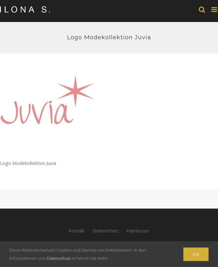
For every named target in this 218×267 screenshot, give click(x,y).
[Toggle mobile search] (202, 9)
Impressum (137, 231)
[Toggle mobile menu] (214, 9)
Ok (195, 254)
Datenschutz (105, 231)
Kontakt (77, 231)
